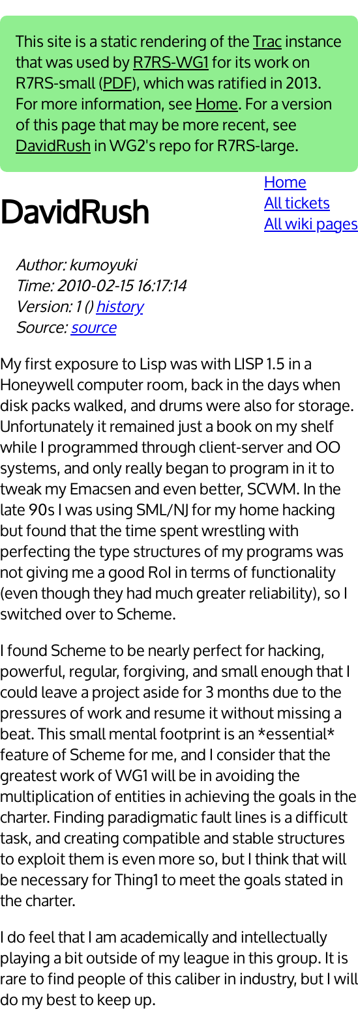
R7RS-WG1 (171, 62)
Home (217, 104)
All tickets (297, 203)
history (119, 306)
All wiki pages (311, 224)
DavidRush (53, 145)
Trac (267, 41)
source (93, 327)
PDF (117, 83)
